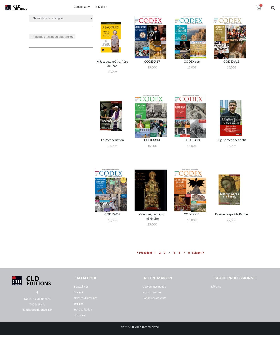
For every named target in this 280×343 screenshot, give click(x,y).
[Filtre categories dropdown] (61, 18)
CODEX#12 (112, 224)
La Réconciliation (112, 148)
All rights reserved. (147, 334)
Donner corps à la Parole (231, 224)
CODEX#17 (152, 66)
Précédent (144, 260)
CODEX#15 (231, 66)
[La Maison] (101, 7)
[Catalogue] (82, 7)
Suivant (198, 260)
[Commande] (52, 36)
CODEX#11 (192, 224)
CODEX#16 (192, 66)
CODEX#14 (152, 148)
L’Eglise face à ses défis (231, 148)
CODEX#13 (192, 148)
